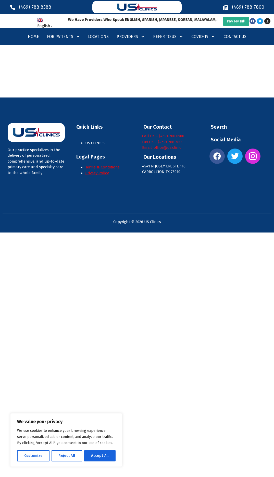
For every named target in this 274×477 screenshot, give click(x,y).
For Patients (63, 36)
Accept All (99, 456)
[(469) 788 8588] (12, 7)
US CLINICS (95, 143)
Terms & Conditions (102, 167)
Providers (131, 36)
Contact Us (234, 36)
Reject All (66, 456)
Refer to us (168, 36)
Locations (98, 36)
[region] (66, 440)
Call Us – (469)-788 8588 (163, 136)
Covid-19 (203, 36)
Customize (33, 456)
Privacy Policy (97, 173)
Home (33, 36)
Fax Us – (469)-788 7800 (162, 142)
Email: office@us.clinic (161, 147)
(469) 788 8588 (35, 7)
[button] (63, 37)
